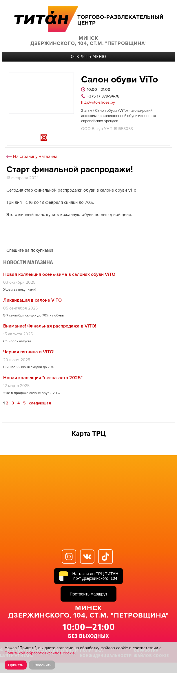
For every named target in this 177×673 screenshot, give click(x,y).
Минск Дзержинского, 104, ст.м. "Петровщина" (88, 41)
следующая (40, 403)
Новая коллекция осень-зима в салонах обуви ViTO (59, 274)
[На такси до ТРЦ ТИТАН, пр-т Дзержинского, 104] (88, 576)
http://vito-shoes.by (98, 102)
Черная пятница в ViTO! (28, 352)
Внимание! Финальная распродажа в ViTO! (49, 326)
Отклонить (42, 665)
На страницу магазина (35, 156)
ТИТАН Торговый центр (88, 19)
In (44, 137)
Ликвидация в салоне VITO (32, 300)
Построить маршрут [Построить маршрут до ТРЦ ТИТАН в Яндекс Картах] (88, 594)
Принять (15, 665)
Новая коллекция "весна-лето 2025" (43, 378)
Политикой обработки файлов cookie (40, 653)
